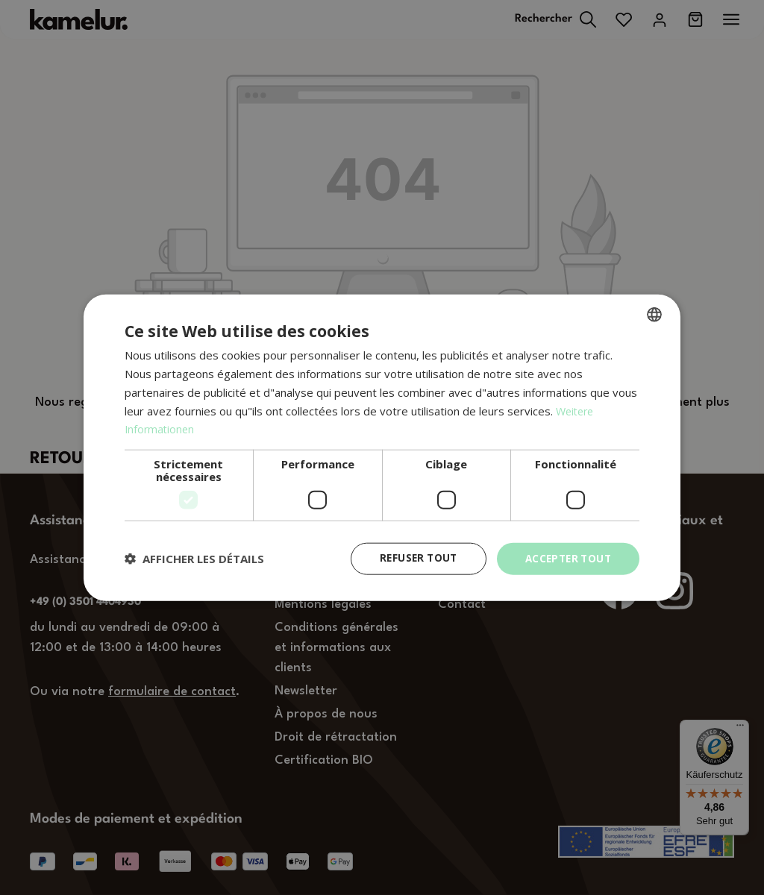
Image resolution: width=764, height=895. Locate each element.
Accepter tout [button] (565, 558)
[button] (194, 558)
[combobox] (654, 314)
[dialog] (382, 448)
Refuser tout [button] (411, 558)
